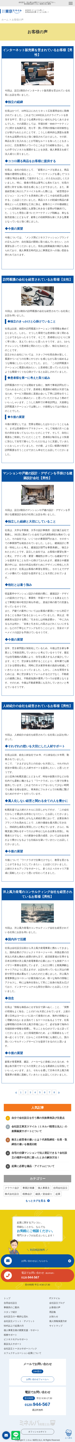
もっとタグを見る (35, 1200)
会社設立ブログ (57, 1303)
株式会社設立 (12, 1194)
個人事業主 (44, 1187)
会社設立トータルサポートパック (20, 1348)
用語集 (52, 1312)
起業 (58, 1194)
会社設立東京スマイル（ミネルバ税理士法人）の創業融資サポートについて (39, 1128)
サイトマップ (56, 1325)
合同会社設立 (60, 1187)
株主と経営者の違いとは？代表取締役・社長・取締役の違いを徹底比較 (39, 1142)
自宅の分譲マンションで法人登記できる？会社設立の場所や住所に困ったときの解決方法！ (39, 1155)
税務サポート (10, 1335)
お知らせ (53, 1316)
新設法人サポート (12, 1344)
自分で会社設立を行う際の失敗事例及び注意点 (38, 1118)
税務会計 (27, 1194)
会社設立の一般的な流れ (16, 1316)
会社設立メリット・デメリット (19, 1321)
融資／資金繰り (44, 1194)
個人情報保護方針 (58, 1321)
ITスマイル (54, 1298)
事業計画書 (28, 1187)
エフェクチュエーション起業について (22, 1353)
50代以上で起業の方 (14, 1325)
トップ (7, 1298)
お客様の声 (54, 1307)
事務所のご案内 (11, 1307)
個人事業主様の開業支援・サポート (21, 1330)
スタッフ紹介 (10, 1312)
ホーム (5, 19)
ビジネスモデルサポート (16, 1339)
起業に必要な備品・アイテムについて (33, 1166)
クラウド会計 (12, 1187)
